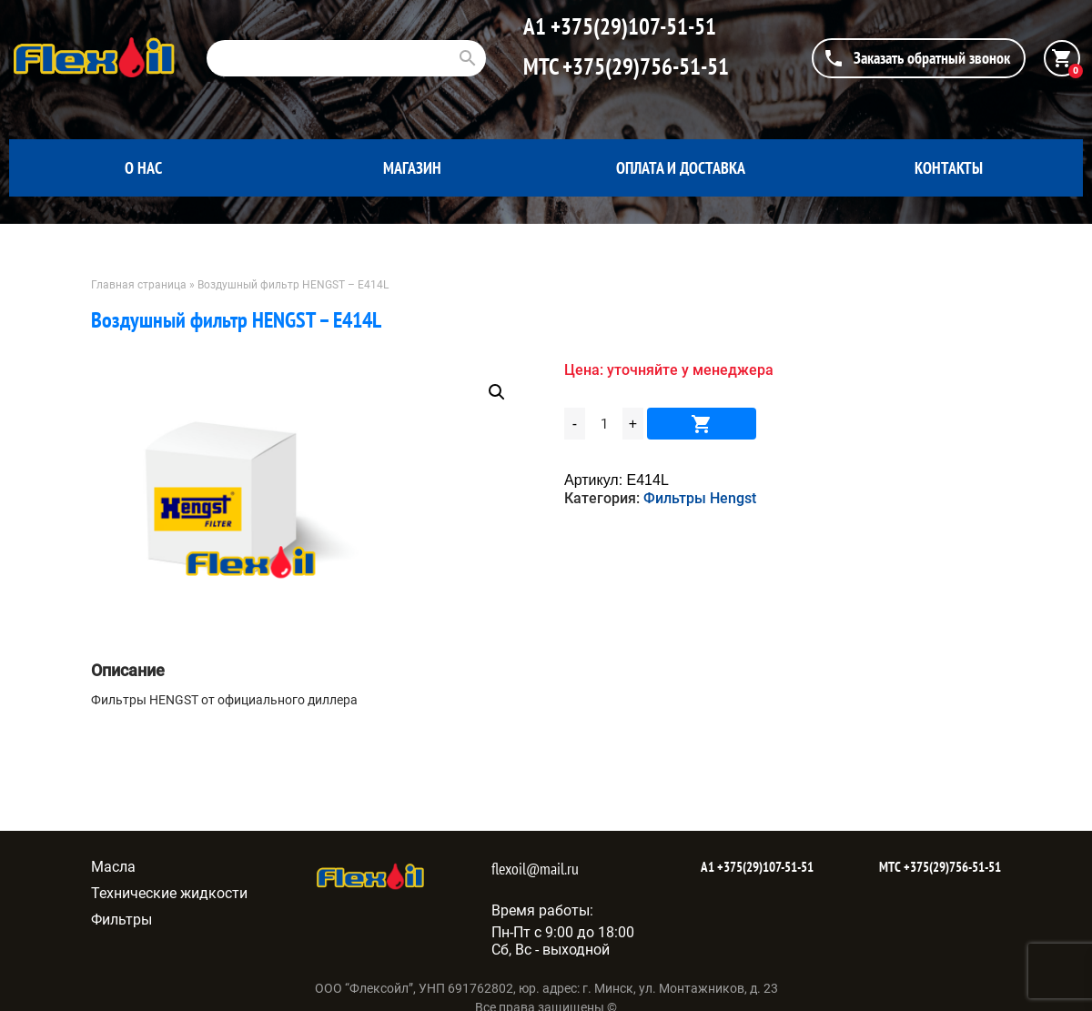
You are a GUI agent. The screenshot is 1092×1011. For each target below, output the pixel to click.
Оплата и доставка (680, 167)
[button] (496, 392)
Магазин (412, 167)
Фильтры (121, 919)
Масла (113, 866)
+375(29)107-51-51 (631, 26)
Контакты (949, 167)
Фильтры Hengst (699, 498)
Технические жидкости (169, 893)
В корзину (701, 424)
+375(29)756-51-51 (643, 66)
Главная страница (139, 284)
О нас (143, 167)
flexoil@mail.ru (535, 868)
